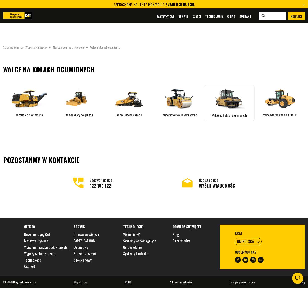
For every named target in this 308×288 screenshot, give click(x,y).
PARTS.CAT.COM (84, 240)
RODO (128, 282)
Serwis (183, 16)
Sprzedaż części (85, 253)
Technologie (214, 16)
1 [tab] (154, 124)
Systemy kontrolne (136, 253)
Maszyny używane (36, 240)
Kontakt (245, 16)
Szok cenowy (83, 260)
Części (196, 16)
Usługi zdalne (132, 247)
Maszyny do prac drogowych (68, 47)
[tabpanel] (29, 101)
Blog (176, 234)
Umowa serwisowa (86, 234)
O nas (231, 16)
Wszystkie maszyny (36, 47)
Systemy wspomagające (139, 240)
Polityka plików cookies (242, 282)
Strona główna (11, 47)
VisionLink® (132, 234)
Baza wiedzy (181, 240)
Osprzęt (29, 266)
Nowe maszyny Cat (37, 234)
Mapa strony (80, 282)
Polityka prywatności (180, 282)
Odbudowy (81, 247)
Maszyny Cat (165, 16)
